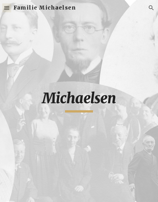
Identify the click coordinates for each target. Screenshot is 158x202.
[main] (79, 101)
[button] (6, 7)
